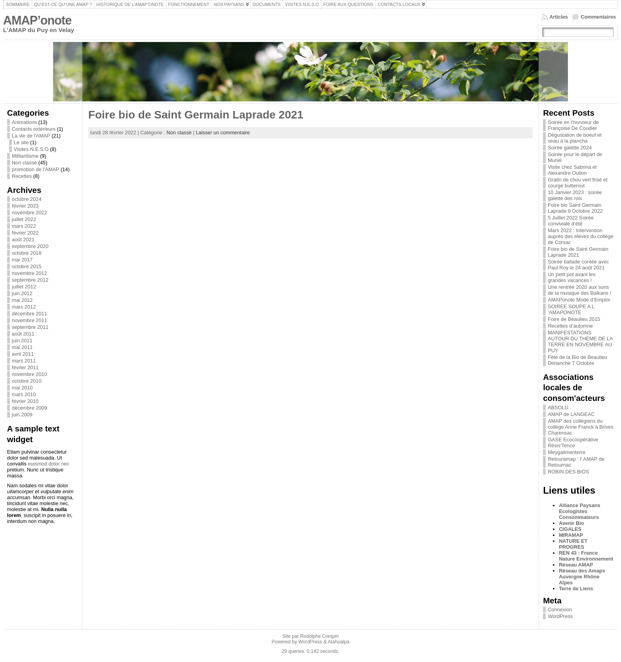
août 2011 (23, 334)
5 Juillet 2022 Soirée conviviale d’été (571, 221)
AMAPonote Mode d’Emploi (579, 300)
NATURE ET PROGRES (573, 544)
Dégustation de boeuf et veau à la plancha (575, 138)
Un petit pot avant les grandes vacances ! (571, 277)
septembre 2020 (30, 246)
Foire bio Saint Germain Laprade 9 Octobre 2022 (575, 208)
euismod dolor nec (48, 464)
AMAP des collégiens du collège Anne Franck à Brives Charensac (580, 427)
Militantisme (25, 156)
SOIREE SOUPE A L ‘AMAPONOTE (571, 309)
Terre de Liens (576, 588)
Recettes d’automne (570, 326)
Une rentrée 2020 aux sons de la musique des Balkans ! (579, 290)
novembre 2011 (29, 320)
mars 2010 (24, 394)
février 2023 (25, 206)
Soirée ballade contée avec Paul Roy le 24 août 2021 (578, 265)
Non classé (24, 163)
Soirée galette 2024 (570, 148)
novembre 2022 (29, 213)
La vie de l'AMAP (31, 136)
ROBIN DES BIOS (568, 472)
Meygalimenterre (566, 452)
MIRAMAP (571, 535)
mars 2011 (24, 361)
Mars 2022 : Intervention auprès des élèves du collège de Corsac (580, 236)
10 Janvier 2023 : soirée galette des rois (575, 195)
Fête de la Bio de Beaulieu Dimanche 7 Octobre (577, 360)
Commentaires (598, 17)
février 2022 (25, 233)
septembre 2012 (30, 280)
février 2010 (25, 401)
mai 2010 (22, 388)
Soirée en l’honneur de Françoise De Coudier (573, 125)
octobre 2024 (27, 199)
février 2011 (25, 367)
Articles (558, 17)
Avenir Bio (571, 523)
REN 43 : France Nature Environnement (586, 556)
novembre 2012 (29, 273)
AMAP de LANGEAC (571, 414)
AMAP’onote (37, 20)
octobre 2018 (27, 253)
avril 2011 (23, 354)
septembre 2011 (30, 327)
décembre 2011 (29, 314)
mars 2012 (24, 307)
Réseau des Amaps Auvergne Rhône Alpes (582, 577)
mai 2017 (22, 260)
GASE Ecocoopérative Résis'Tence (573, 442)
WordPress (560, 616)
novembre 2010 (29, 374)
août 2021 (23, 239)
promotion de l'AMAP (35, 169)
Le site (21, 142)
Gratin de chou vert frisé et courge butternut (578, 183)
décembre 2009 (29, 408)
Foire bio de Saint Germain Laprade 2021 (195, 115)
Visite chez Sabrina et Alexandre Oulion (572, 170)
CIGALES (570, 529)
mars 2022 (24, 226)
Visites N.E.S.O (31, 149)
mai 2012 (22, 300)
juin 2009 (22, 415)
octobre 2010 (27, 381)
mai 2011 (22, 347)
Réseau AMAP (576, 565)
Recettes (22, 176)
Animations (24, 122)
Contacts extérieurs (33, 129)
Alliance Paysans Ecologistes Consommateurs (579, 511)
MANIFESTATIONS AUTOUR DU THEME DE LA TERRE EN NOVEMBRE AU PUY (580, 341)
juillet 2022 (24, 219)
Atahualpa (338, 642)
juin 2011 (22, 340)
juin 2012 (22, 293)
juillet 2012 (24, 287)
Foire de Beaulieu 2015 (574, 319)
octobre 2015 (27, 266)
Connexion (560, 609)
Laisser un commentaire (223, 132)
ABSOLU (558, 407)
